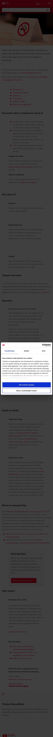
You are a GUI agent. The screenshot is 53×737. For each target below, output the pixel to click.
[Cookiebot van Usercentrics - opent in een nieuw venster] (42, 345)
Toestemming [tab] (9, 351)
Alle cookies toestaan (26, 385)
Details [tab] (26, 351)
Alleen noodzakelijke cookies (26, 390)
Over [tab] (43, 351)
